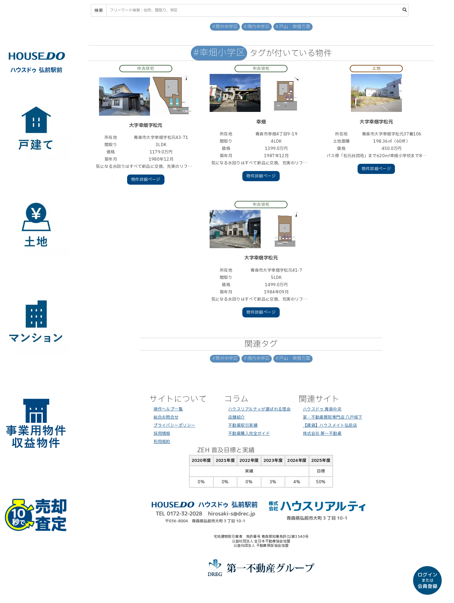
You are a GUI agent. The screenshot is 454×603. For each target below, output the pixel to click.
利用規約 (161, 442)
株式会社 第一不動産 (322, 434)
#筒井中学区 (225, 26)
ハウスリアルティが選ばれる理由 (259, 409)
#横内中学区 (257, 26)
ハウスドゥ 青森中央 (322, 409)
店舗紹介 (236, 417)
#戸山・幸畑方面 (292, 26)
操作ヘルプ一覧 (168, 409)
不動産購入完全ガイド (249, 434)
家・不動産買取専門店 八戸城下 (332, 417)
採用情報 (161, 434)
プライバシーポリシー (174, 425)
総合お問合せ (166, 417)
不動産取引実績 (242, 425)
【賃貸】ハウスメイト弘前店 (330, 425)
